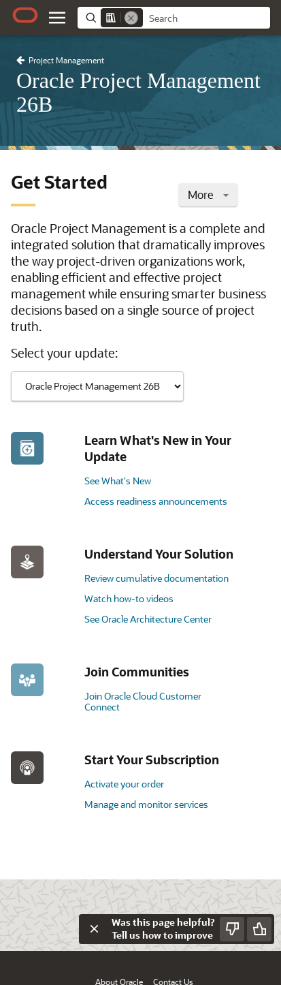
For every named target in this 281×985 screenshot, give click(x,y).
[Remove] (131, 17)
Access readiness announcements (155, 501)
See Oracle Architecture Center (148, 618)
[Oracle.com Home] (25, 15)
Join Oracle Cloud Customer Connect (142, 701)
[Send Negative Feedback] (232, 929)
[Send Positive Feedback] (259, 929)
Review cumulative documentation (156, 578)
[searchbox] (206, 18)
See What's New (117, 480)
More (208, 194)
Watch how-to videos (128, 598)
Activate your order (124, 783)
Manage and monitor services (146, 804)
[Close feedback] (94, 929)
